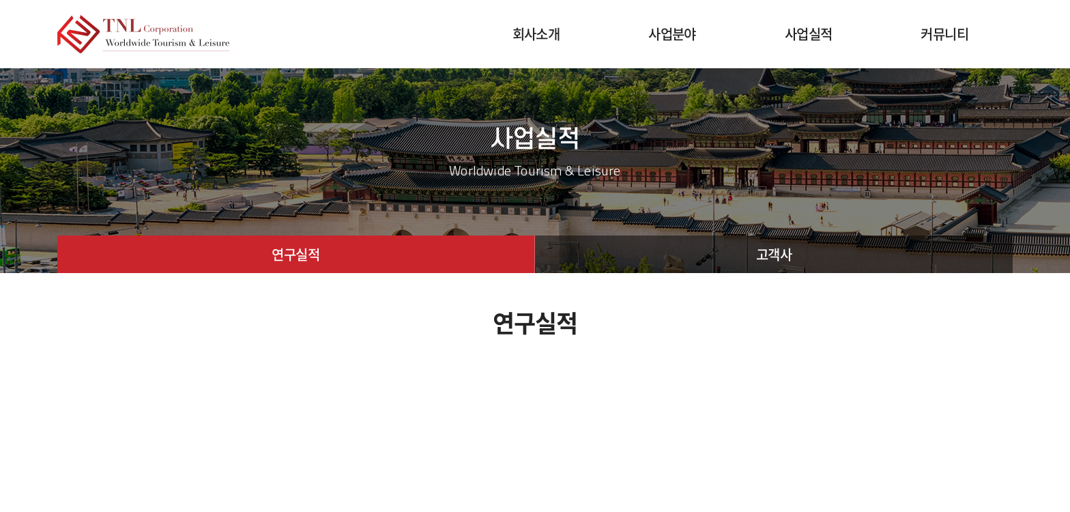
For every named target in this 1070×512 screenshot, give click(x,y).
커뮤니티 (944, 34)
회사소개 (536, 34)
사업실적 (809, 34)
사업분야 (672, 34)
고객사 (774, 254)
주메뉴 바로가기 (0, 0)
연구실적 (295, 254)
